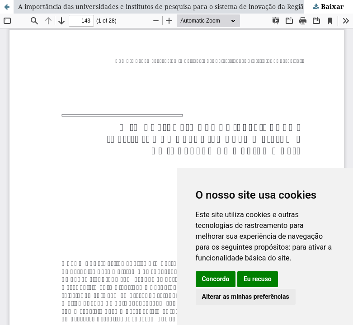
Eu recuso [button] (258, 279)
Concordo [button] (216, 279)
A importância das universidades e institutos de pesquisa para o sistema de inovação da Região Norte (172, 6)
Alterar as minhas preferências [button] (245, 296)
